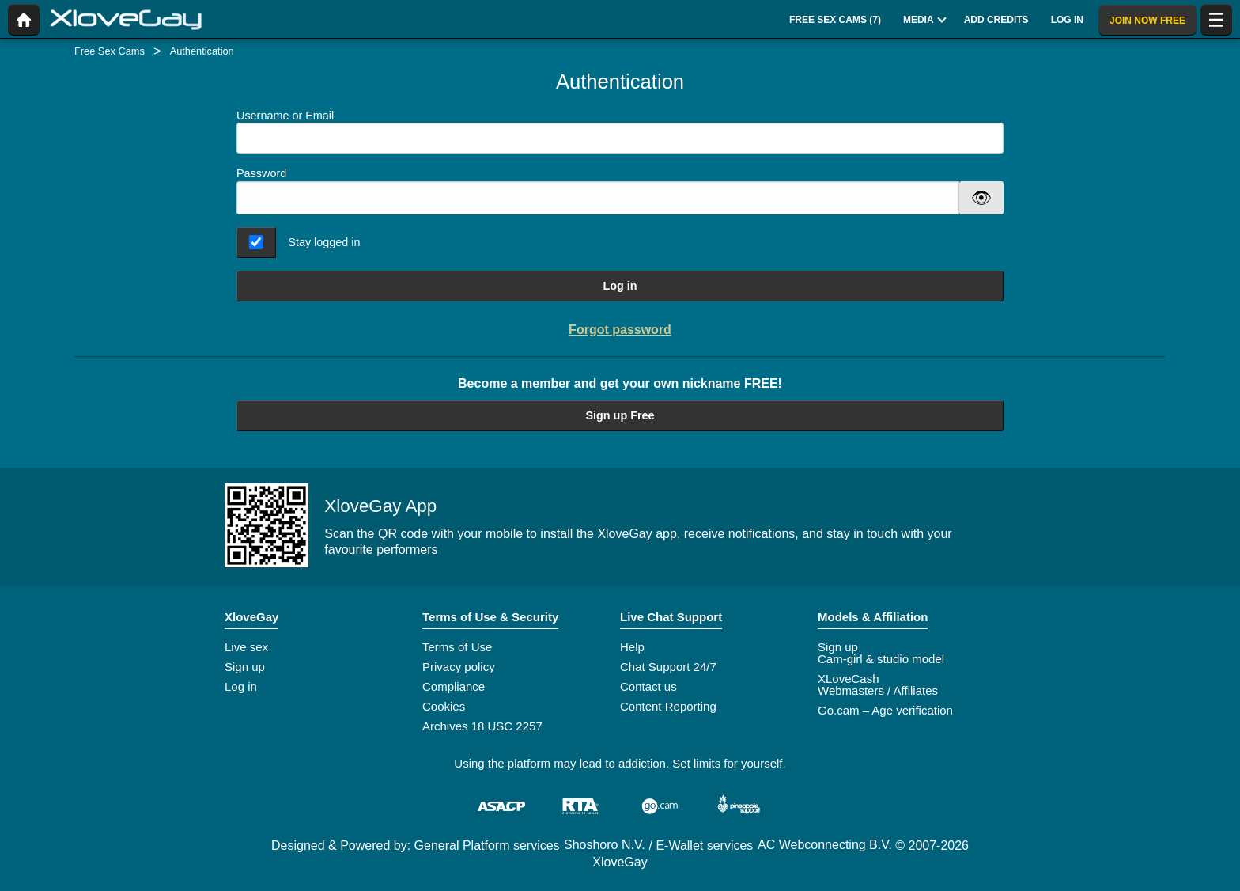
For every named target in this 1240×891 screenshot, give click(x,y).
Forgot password (620, 329)
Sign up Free (619, 415)
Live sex (246, 647)
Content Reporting (668, 706)
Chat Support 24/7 (668, 666)
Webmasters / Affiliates (878, 690)
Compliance (453, 686)
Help (632, 647)
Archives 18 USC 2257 (482, 726)
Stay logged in (324, 242)
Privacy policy (458, 666)
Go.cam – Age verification (885, 710)
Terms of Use (457, 647)
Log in (620, 285)
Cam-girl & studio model (881, 658)
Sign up (245, 666)
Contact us (648, 686)
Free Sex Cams (109, 51)
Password (261, 173)
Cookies (443, 706)
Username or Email (620, 131)
